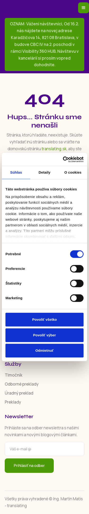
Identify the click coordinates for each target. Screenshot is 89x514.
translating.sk (54, 148)
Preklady (13, 402)
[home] (41, 7)
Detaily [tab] (44, 172)
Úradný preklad (19, 393)
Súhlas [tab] (16, 172)
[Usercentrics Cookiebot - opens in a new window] (63, 159)
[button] (83, 7)
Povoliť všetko (44, 319)
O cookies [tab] (73, 172)
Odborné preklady (22, 384)
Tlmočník (13, 375)
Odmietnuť (44, 350)
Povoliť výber (44, 335)
